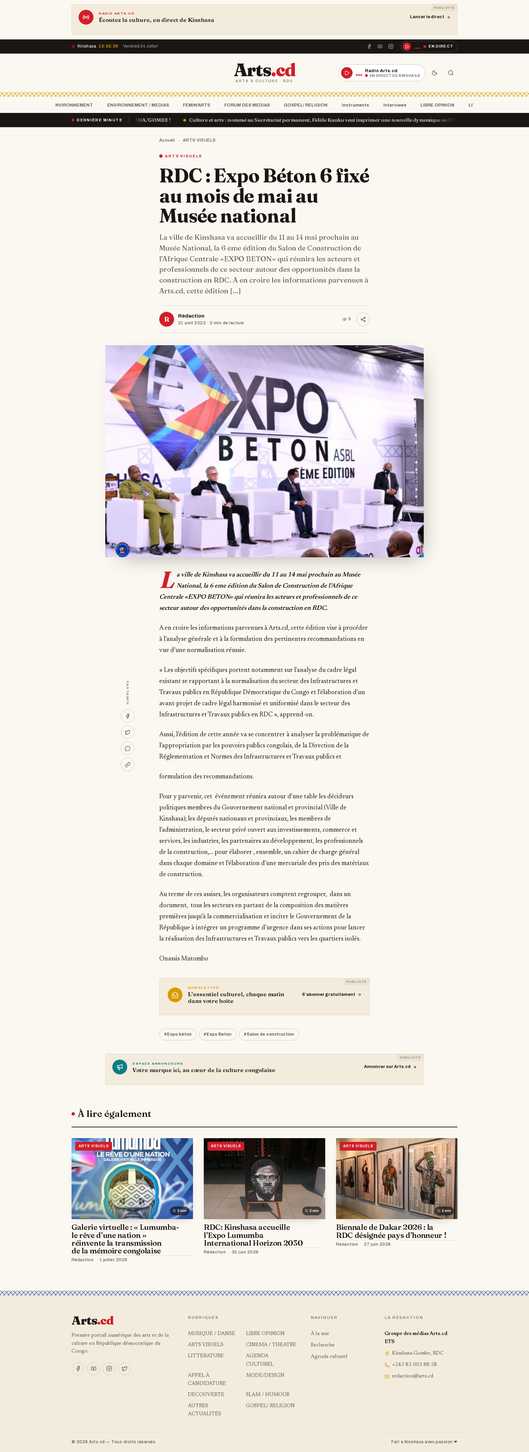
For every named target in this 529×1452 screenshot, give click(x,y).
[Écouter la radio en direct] (429, 46)
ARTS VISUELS (199, 140)
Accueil (167, 140)
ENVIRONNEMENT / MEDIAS (136, 105)
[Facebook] (369, 46)
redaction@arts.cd (409, 1376)
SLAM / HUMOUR (267, 1394)
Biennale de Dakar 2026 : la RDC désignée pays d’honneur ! (391, 1231)
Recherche (323, 1345)
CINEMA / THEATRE (271, 1344)
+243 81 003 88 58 (411, 1364)
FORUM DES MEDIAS (245, 105)
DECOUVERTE (206, 1394)
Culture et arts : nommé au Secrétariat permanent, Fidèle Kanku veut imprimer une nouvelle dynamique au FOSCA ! (337, 120)
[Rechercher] (450, 73)
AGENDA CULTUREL (260, 1360)
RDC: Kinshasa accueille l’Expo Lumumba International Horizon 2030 (253, 1235)
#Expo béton (178, 1034)
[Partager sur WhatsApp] (127, 748)
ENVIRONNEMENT (70, 105)
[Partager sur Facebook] (127, 716)
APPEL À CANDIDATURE (207, 1379)
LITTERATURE (206, 1356)
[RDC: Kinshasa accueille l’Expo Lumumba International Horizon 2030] (264, 1178)
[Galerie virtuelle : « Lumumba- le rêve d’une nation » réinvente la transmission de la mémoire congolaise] (132, 1178)
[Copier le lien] (127, 764)
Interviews (393, 105)
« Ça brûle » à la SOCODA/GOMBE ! (135, 120)
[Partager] (363, 319)
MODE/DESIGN (265, 1375)
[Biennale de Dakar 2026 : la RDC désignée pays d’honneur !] (396, 1178)
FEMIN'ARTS (194, 105)
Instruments (353, 105)
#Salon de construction (269, 1034)
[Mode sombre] (434, 73)
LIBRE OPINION (435, 105)
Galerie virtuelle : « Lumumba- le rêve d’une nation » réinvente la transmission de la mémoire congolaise (125, 1238)
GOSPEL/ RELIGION (304, 105)
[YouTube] (380, 46)
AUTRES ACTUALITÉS (204, 1410)
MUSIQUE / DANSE (211, 1333)
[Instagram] (391, 46)
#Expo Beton (217, 1034)
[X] (124, 1368)
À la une (320, 1333)
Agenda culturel (329, 1356)
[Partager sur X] (127, 732)
